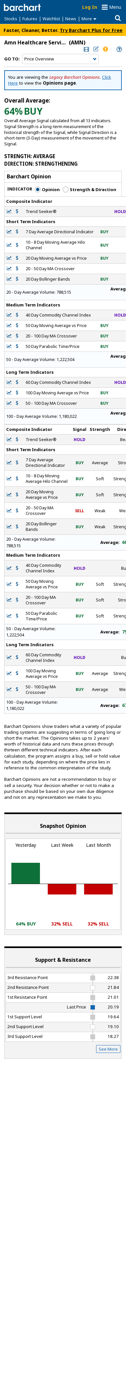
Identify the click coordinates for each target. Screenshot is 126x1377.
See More (108, 1049)
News (70, 19)
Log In (89, 7)
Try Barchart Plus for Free (91, 30)
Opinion (47, 189)
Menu (115, 7)
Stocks (10, 19)
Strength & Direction (89, 189)
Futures (29, 19)
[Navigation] (60, 59)
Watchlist (51, 19)
